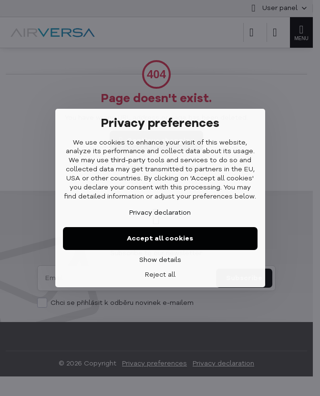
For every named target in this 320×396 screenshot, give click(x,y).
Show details (160, 260)
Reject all (160, 274)
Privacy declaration (160, 212)
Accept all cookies (160, 238)
